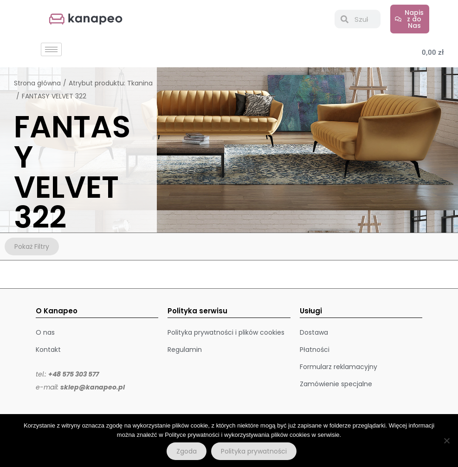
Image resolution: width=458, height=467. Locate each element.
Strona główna (37, 83)
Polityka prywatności (254, 451)
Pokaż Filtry (31, 246)
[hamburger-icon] (51, 49)
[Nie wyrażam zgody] (446, 440)
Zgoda (186, 451)
